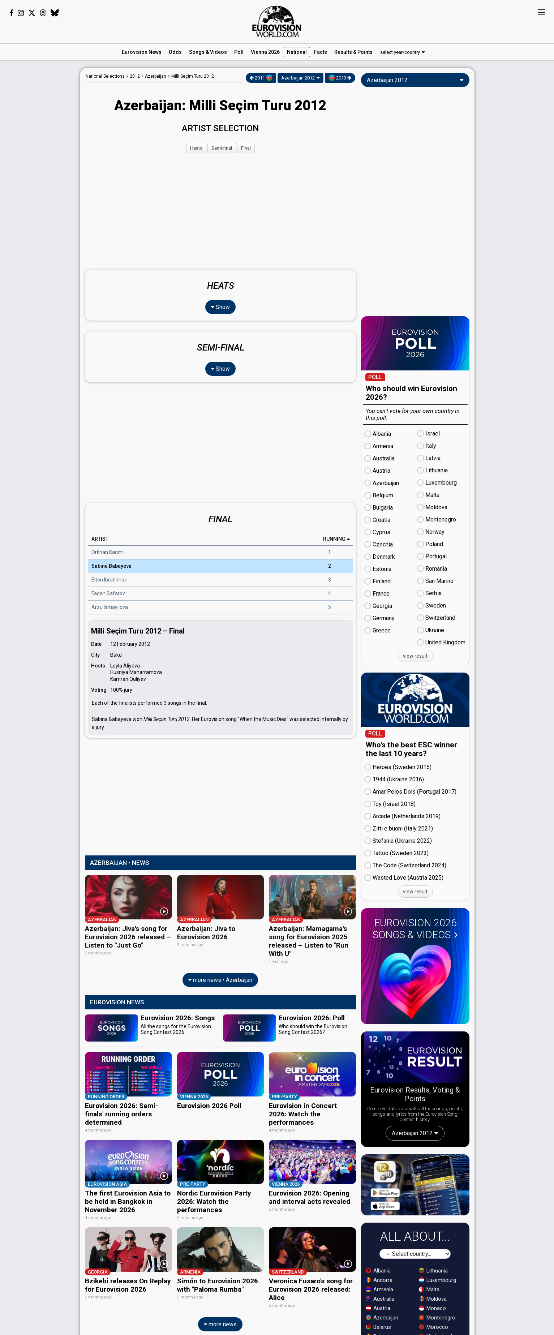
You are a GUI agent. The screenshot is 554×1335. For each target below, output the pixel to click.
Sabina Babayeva (111, 566)
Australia (380, 1299)
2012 (135, 76)
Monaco (432, 1308)
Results (353, 52)
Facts (320, 52)
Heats (196, 148)
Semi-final (221, 148)
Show (220, 307)
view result (415, 656)
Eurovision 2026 (415, 929)
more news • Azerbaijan (220, 979)
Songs (208, 52)
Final (246, 148)
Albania (378, 1270)
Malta (429, 1289)
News (142, 52)
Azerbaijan (382, 1317)
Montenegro (437, 1317)
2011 (261, 77)
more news (220, 1320)
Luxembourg (437, 1280)
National (297, 52)
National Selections (105, 76)
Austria (378, 1308)
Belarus (378, 1327)
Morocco (433, 1327)
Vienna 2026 (265, 52)
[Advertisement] (40, 176)
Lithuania (433, 1270)
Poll (239, 52)
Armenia (379, 1289)
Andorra (379, 1280)
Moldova (433, 1299)
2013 (339, 77)
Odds (175, 52)
